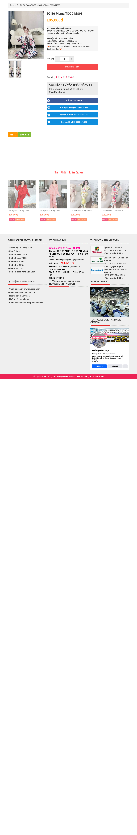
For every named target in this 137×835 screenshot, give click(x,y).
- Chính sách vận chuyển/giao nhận (24, 289)
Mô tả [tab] (13, 135)
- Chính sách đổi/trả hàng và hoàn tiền (25, 303)
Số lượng (50, 59)
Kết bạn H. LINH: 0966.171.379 (67, 121)
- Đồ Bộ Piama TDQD (17, 258)
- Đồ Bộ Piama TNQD (17, 255)
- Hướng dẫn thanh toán (19, 296)
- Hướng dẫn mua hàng (18, 299)
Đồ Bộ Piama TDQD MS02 (50, 212)
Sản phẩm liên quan (68, 174)
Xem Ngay (20, 221)
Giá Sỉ (12, 221)
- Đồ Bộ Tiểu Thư (15, 268)
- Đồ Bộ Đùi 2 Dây (16, 265)
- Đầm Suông (14, 251)
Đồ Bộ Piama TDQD (28, 5)
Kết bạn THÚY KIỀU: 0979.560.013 (68, 114)
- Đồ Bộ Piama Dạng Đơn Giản (21, 272)
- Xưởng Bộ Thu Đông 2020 (20, 248)
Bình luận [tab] (24, 135)
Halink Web (99, 376)
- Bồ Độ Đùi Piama (16, 261)
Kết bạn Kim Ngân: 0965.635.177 (67, 107)
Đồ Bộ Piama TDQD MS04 (112, 212)
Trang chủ (14, 5)
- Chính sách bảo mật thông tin (22, 292)
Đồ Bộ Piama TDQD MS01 (19, 212)
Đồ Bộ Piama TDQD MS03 (81, 212)
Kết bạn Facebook (64, 100)
